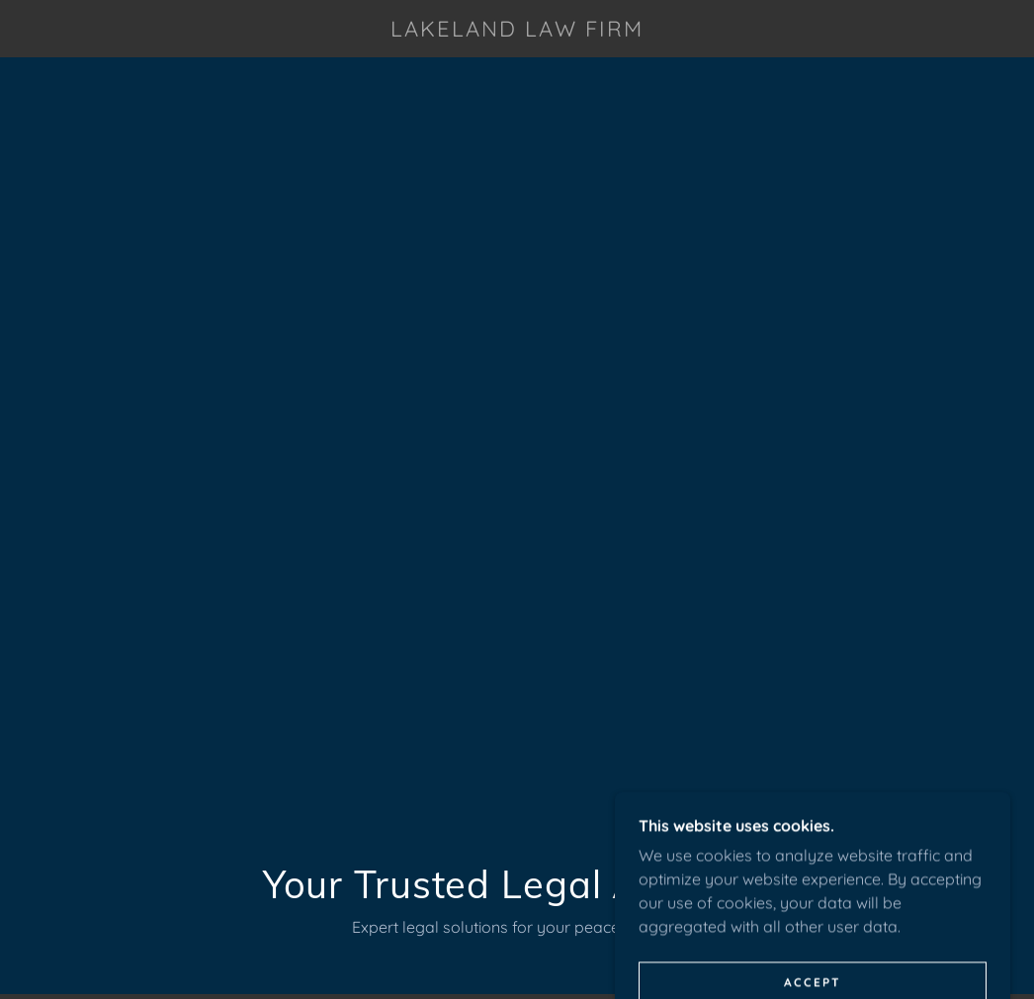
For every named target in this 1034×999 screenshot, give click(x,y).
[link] (517, 31)
